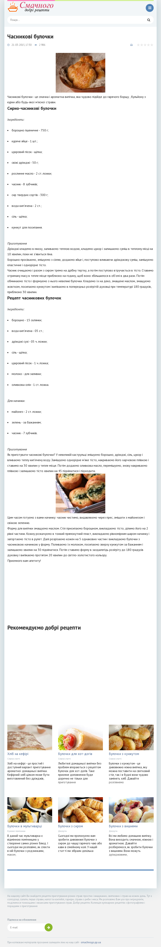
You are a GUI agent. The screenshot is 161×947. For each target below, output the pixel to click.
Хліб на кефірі (17, 754)
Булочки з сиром (70, 826)
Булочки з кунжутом (124, 754)
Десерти (62, 831)
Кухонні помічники (16, 831)
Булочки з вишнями (123, 826)
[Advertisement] (80, 591)
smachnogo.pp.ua (91, 942)
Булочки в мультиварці (24, 826)
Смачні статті (13, 758)
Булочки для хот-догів (75, 754)
